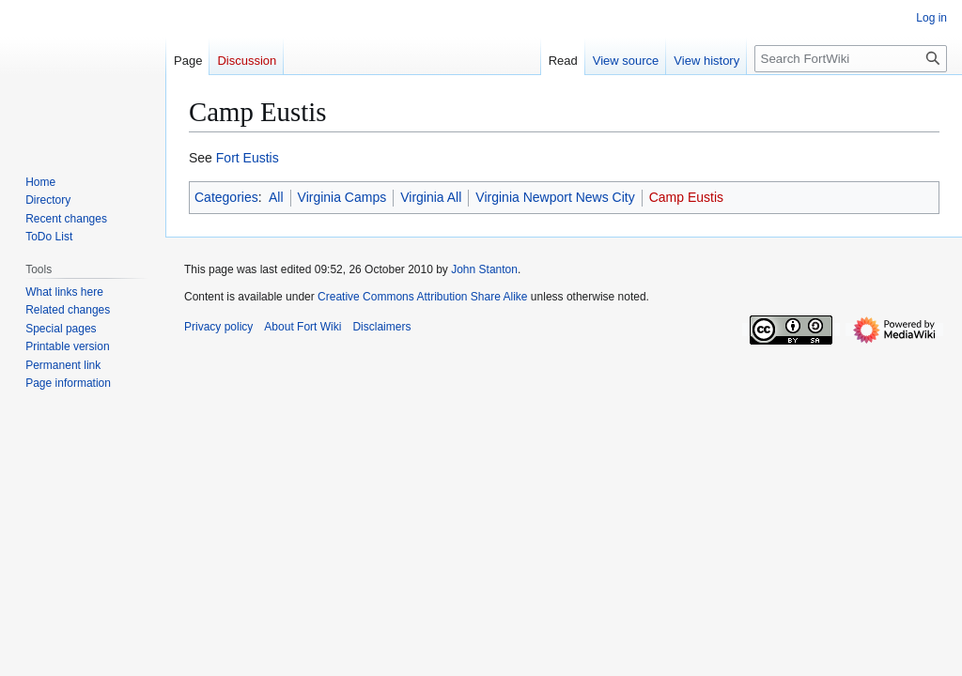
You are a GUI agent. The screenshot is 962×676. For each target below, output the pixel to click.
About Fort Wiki (302, 326)
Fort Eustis (247, 157)
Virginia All (430, 197)
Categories (226, 197)
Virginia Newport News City (554, 197)
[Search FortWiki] (850, 58)
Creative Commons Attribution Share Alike (422, 296)
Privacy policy (218, 326)
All (276, 197)
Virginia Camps (342, 197)
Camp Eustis (686, 197)
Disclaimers (381, 326)
